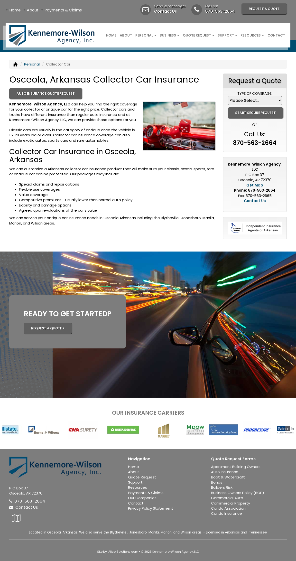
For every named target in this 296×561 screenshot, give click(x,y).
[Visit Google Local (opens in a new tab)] (16, 518)
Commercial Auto (227, 497)
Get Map (254, 185)
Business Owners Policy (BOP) (237, 492)
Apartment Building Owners (235, 466)
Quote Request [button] (198, 35)
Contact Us (165, 11)
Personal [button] (145, 35)
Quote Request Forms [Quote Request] (233, 459)
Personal (32, 64)
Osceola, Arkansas (62, 532)
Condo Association (228, 508)
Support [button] (227, 35)
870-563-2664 (220, 11)
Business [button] (169, 35)
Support (135, 482)
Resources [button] (252, 35)
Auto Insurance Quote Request (46, 93)
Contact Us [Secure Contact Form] (255, 200)
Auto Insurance (224, 471)
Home (15, 10)
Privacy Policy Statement (150, 508)
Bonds (216, 482)
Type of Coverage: (254, 93)
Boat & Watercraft (228, 477)
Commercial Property (230, 503)
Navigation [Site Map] (139, 459)
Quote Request (142, 477)
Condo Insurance (226, 513)
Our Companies (142, 497)
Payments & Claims (63, 10)
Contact (276, 35)
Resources (137, 487)
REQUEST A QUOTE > (48, 328)
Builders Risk (221, 487)
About (32, 10)
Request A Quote (264, 9)
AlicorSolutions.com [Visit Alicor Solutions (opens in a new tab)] (123, 552)
